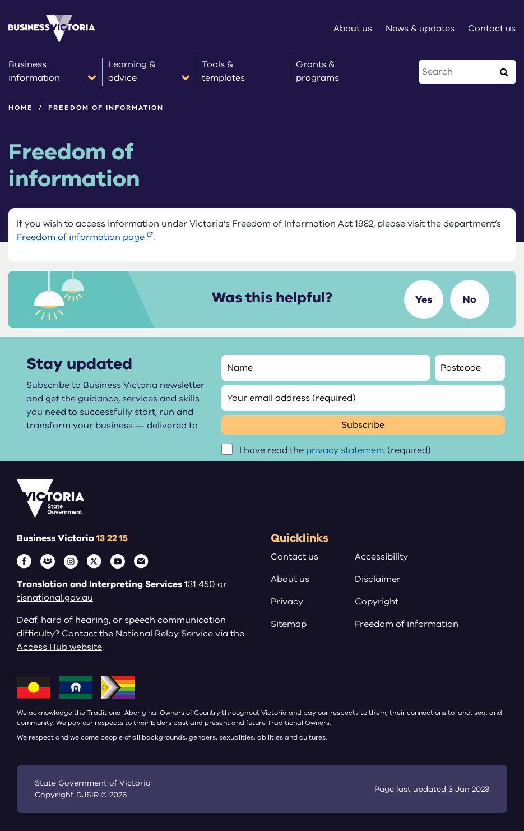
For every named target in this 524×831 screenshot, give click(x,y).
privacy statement (345, 450)
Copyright (376, 601)
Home (20, 107)
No (469, 299)
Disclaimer (378, 579)
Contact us (294, 557)
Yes (423, 299)
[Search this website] (457, 72)
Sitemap (289, 624)
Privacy (287, 601)
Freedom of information (406, 624)
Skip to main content (0, 0)
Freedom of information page (81, 237)
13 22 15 (112, 538)
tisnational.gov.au (55, 598)
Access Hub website (59, 647)
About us (290, 579)
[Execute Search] (504, 72)
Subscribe (362, 425)
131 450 (199, 584)
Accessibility (381, 557)
